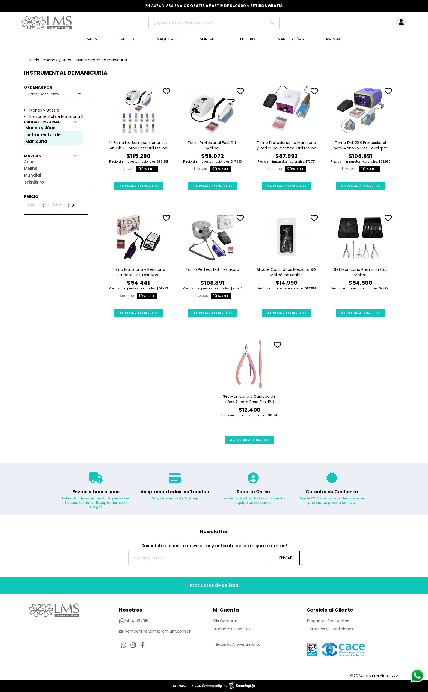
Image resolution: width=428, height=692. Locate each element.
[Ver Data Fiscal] (312, 648)
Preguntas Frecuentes (328, 621)
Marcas (333, 38)
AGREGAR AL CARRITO (138, 186)
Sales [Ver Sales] (92, 38)
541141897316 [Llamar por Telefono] (133, 621)
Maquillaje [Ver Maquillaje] (167, 38)
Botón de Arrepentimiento (238, 644)
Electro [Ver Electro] (247, 38)
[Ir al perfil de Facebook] (142, 645)
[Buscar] (214, 23)
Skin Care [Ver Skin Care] (209, 38)
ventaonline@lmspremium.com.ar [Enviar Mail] (155, 631)
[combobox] (54, 94)
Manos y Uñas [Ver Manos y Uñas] (291, 38)
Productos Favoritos (232, 629)
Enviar (286, 558)
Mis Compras (225, 621)
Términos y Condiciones (330, 629)
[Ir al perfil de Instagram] (133, 645)
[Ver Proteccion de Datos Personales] (343, 648)
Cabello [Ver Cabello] (126, 38)
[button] (56, 122)
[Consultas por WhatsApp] (123, 645)
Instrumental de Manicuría (101, 60)
